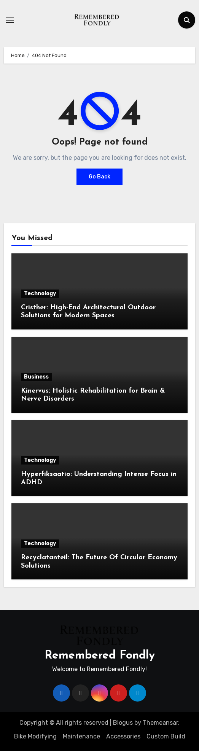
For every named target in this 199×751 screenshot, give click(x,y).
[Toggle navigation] (10, 20)
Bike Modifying (35, 736)
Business (36, 377)
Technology (40, 293)
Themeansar (160, 722)
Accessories (123, 736)
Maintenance (81, 736)
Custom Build (165, 736)
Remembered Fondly (100, 656)
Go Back (99, 176)
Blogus (123, 722)
